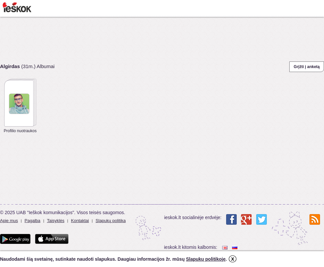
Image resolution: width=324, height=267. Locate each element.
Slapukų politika (111, 220)
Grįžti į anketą (307, 66)
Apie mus (9, 220)
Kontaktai (80, 220)
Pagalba (32, 220)
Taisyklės (55, 220)
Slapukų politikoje (205, 259)
